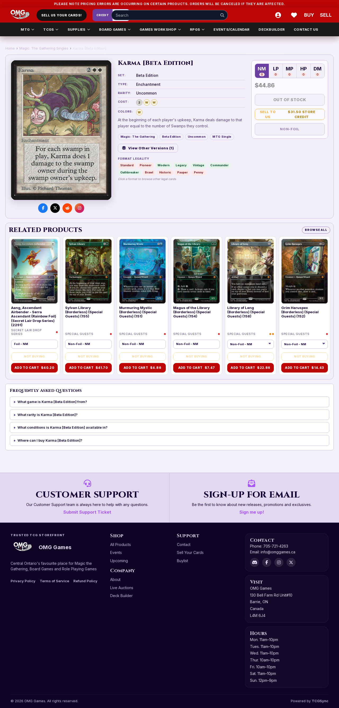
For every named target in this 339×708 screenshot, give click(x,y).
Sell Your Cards (190, 552)
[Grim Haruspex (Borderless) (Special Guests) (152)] (304, 271)
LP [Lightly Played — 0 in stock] (276, 71)
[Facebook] (266, 562)
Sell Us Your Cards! (61, 15)
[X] (291, 562)
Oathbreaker (129, 172)
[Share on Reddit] (67, 208)
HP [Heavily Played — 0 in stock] (303, 71)
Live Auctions (121, 587)
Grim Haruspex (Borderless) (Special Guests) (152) (300, 312)
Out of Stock (289, 99)
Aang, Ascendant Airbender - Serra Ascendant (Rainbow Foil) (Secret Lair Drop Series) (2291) (33, 316)
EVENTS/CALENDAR (231, 29)
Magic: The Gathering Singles (43, 48)
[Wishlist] (294, 15)
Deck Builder (121, 595)
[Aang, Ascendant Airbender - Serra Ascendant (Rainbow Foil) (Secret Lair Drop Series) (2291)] (34, 271)
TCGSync (320, 701)
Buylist (182, 560)
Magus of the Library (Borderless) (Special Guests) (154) (192, 312)
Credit (102, 15)
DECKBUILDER (271, 29)
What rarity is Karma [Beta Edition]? (47, 415)
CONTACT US (306, 29)
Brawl (149, 172)
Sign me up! (251, 512)
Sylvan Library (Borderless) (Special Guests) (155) (83, 312)
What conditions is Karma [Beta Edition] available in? (62, 427)
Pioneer (145, 165)
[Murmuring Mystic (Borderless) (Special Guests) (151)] (142, 271)
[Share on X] (55, 208)
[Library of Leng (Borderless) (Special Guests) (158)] (250, 271)
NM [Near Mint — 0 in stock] (262, 71)
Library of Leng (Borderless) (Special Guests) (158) (246, 312)
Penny (198, 172)
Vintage (198, 165)
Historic (165, 172)
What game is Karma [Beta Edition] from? (52, 402)
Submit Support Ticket (87, 512)
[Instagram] (278, 562)
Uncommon (197, 136)
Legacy (181, 165)
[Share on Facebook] (43, 208)
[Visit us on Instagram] (79, 208)
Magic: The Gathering (138, 136)
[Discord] (254, 562)
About (115, 579)
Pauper (182, 172)
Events (116, 552)
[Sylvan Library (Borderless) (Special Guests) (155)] (88, 271)
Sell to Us (291, 114)
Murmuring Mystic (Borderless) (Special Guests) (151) (138, 312)
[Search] (222, 15)
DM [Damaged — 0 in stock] (318, 71)
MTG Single (221, 136)
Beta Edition (171, 136)
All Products (120, 544)
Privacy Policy (23, 581)
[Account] (278, 15)
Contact (183, 544)
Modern (164, 165)
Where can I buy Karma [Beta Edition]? (49, 440)
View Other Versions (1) (148, 148)
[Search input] (169, 15)
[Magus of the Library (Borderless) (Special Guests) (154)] (196, 271)
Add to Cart (34, 367)
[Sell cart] (326, 15)
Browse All (316, 230)
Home (10, 48)
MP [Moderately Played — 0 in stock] (289, 71)
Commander (219, 165)
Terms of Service (54, 581)
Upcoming (119, 560)
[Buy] (310, 15)
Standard (126, 165)
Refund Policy (85, 581)
